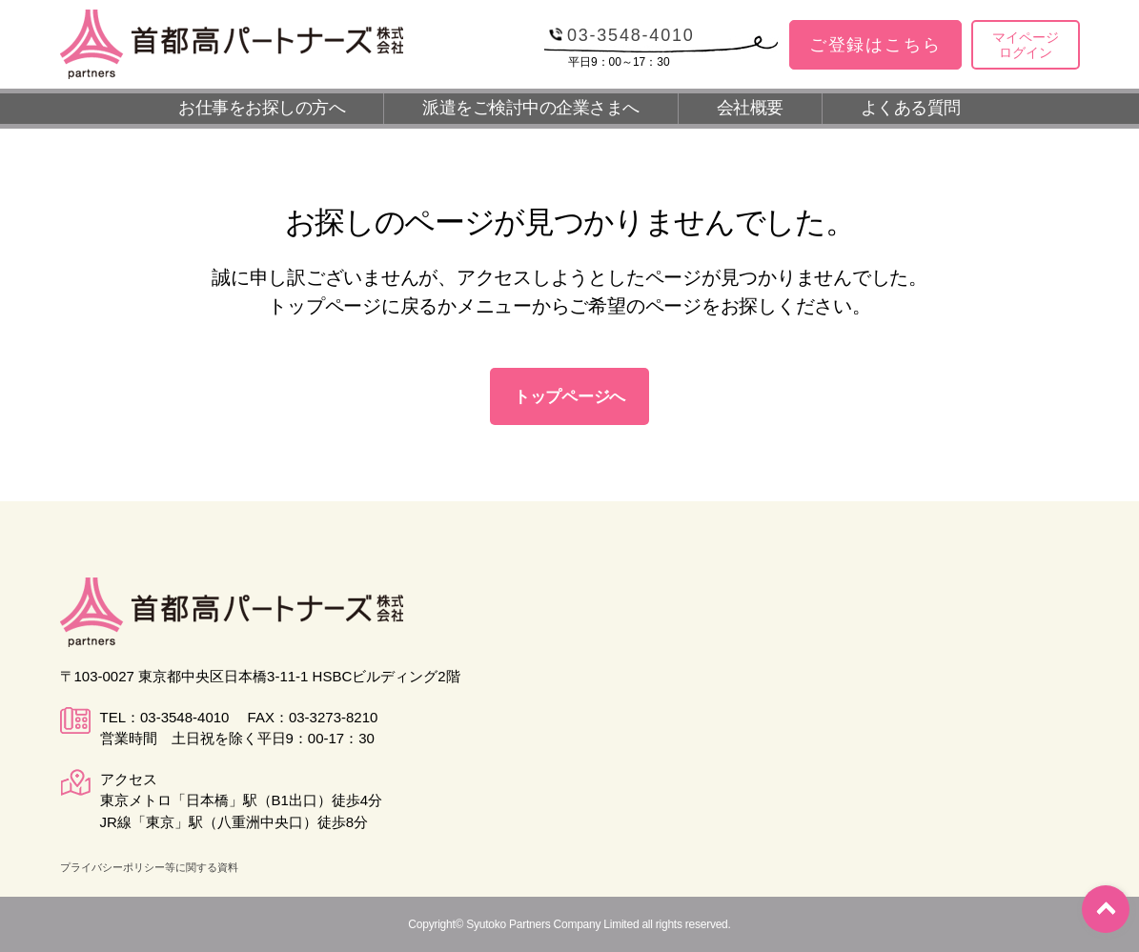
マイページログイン (1025, 45)
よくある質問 (911, 107)
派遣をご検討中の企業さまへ (531, 107)
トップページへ (569, 397)
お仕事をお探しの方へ (261, 107)
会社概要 (750, 107)
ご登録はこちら (875, 44)
